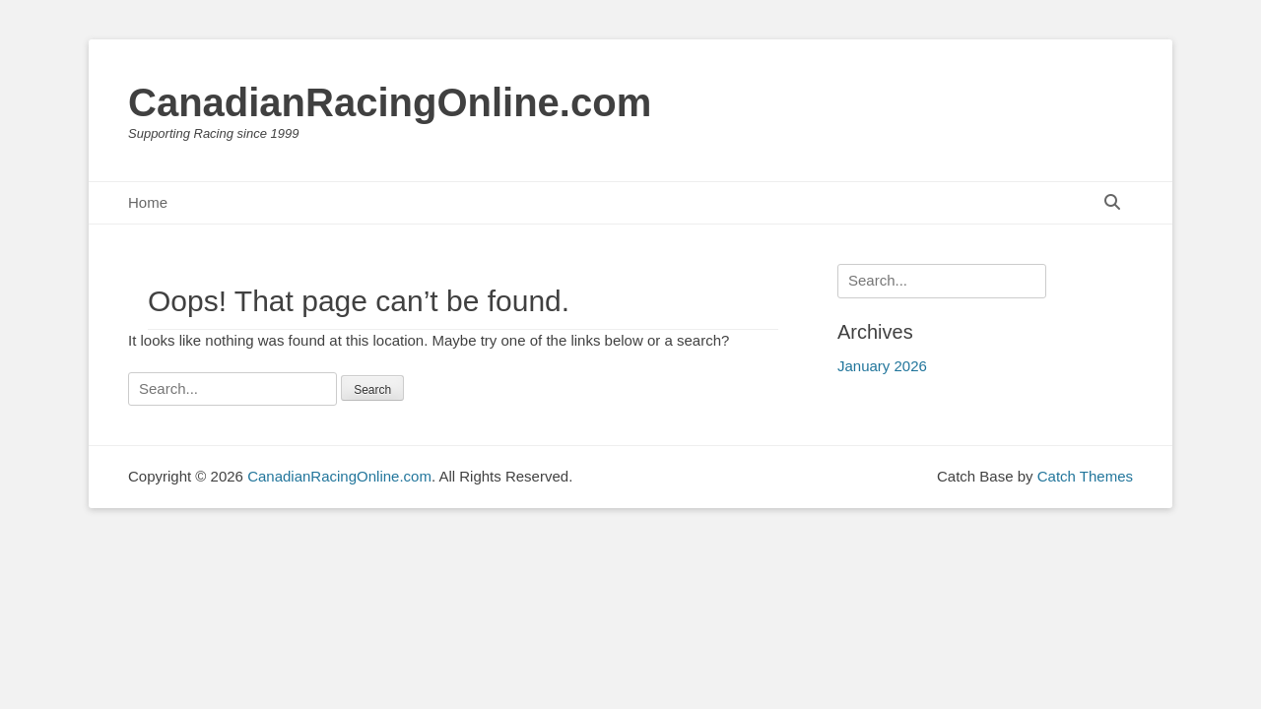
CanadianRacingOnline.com (389, 102)
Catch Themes (1085, 476)
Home (147, 202)
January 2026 (882, 365)
